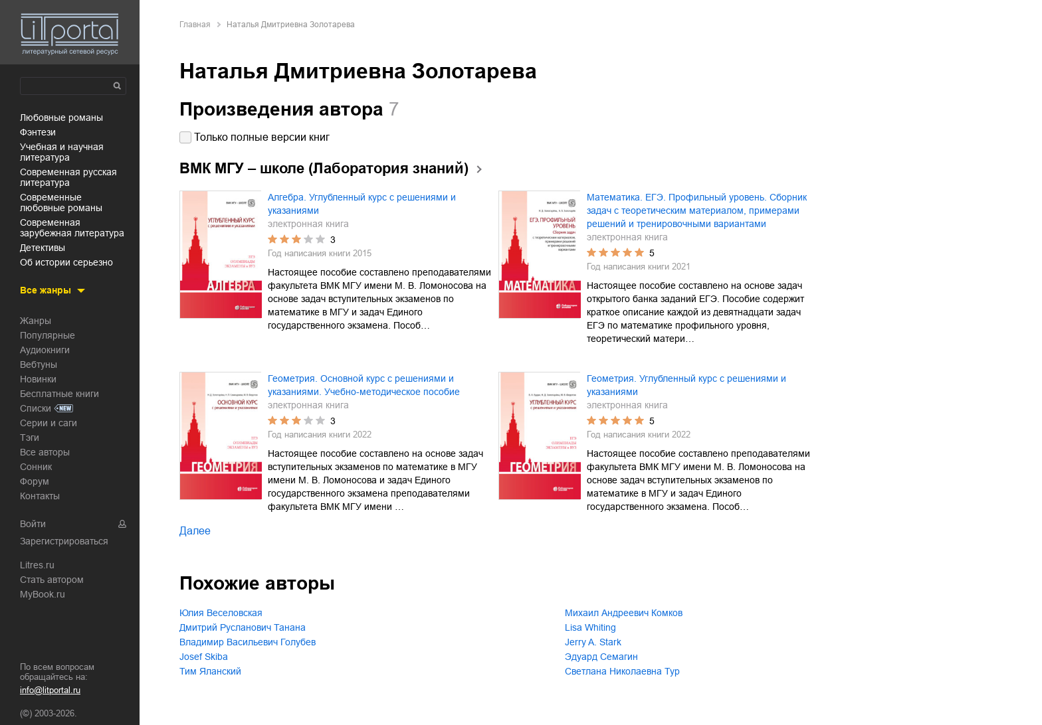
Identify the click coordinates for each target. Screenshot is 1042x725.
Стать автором (52, 579)
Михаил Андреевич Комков (623, 612)
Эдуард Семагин (601, 656)
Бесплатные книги (59, 393)
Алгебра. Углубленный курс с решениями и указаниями (362, 204)
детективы (42, 247)
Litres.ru (37, 565)
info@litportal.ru (50, 690)
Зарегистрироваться (64, 541)
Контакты (40, 496)
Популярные (47, 335)
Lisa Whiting (590, 627)
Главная (195, 24)
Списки (35, 408)
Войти (33, 524)
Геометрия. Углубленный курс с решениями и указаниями (686, 385)
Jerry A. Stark (593, 642)
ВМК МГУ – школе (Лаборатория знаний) (324, 168)
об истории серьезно (66, 262)
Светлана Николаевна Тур (622, 671)
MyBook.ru (42, 594)
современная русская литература (68, 177)
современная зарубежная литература (72, 227)
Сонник (36, 466)
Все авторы (45, 452)
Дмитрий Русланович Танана (242, 627)
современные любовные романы (61, 202)
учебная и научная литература (62, 152)
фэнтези (38, 132)
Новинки (38, 379)
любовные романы (61, 117)
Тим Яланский (210, 671)
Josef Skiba (203, 656)
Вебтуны (38, 364)
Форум (34, 481)
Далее (195, 530)
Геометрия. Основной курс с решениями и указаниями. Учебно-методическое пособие (364, 385)
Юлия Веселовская (220, 612)
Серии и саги (48, 423)
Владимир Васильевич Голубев (247, 642)
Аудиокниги (45, 350)
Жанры (35, 320)
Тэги (29, 437)
